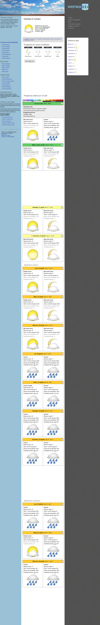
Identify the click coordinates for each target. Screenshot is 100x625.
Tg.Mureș (70, 69)
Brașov (70, 44)
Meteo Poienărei (6, 65)
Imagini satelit (73, 26)
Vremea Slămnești (6, 54)
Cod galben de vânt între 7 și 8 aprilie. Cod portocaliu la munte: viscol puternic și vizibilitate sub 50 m (42, 39)
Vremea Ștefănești (6, 86)
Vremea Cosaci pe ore (7, 119)
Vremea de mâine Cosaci (8, 122)
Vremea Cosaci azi (6, 121)
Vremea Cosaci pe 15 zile (8, 124)
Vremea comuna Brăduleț (9, 42)
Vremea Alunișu (6, 44)
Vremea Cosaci (5, 48)
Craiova (70, 56)
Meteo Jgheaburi (6, 63)
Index (70, 17)
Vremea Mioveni (6, 85)
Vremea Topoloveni (6, 88)
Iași (69, 63)
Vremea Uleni (5, 56)
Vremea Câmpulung (7, 79)
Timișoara (70, 72)
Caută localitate (74, 20)
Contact (71, 28)
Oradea (70, 66)
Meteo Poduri (5, 71)
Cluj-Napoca (71, 50)
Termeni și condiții (5, 135)
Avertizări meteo (74, 24)
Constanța (70, 53)
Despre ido (4, 134)
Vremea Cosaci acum (7, 117)
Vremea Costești (6, 83)
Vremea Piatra (5, 52)
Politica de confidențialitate (7, 136)
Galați (69, 60)
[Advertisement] (42, 78)
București (70, 47)
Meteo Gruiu (5, 69)
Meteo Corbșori (5, 67)
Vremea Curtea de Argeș (8, 81)
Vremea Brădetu (6, 46)
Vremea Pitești (5, 77)
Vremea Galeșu (5, 50)
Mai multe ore (30, 61)
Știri (69, 22)
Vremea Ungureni (6, 58)
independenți (12, 111)
